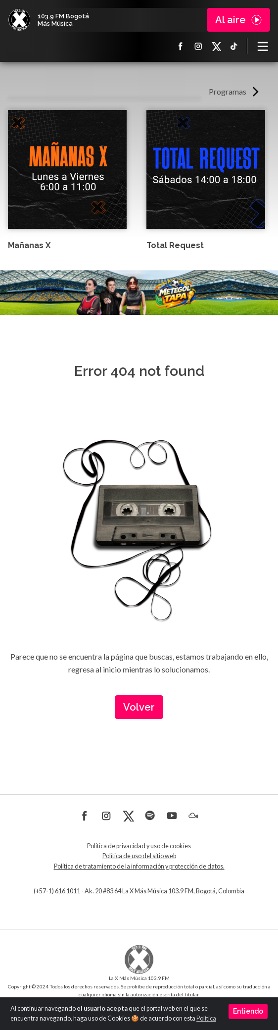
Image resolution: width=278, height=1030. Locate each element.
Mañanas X (29, 245)
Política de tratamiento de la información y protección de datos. (139, 866)
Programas (227, 91)
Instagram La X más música (198, 46)
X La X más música (216, 46)
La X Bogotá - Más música (19, 20)
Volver (139, 707)
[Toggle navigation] (262, 46)
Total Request (175, 245)
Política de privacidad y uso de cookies (139, 846)
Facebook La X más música (180, 46)
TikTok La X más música (234, 46)
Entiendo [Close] (248, 1011)
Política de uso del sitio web (139, 856)
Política (206, 1018)
